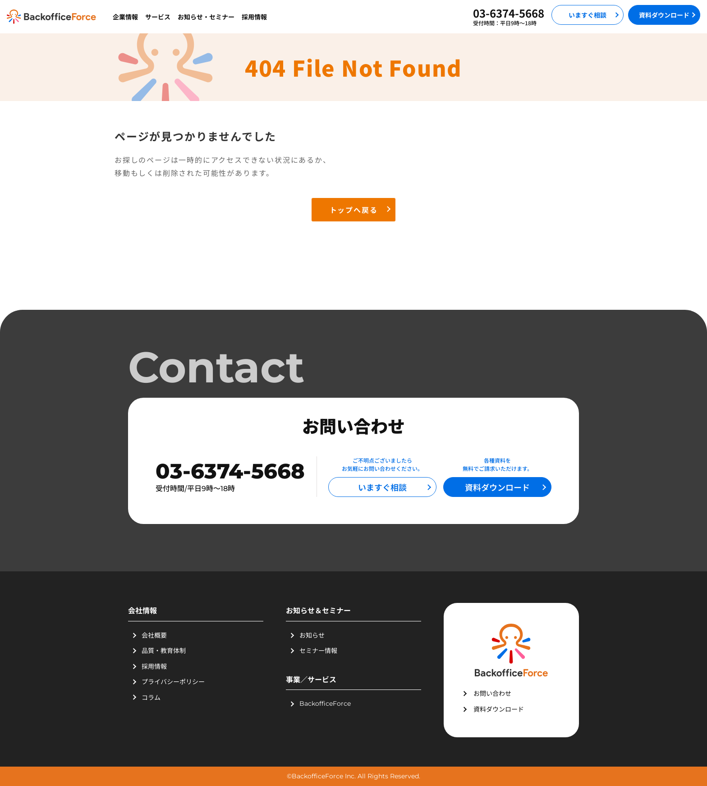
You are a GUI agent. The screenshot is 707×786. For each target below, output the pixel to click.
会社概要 (154, 634)
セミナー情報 (318, 650)
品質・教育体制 (164, 650)
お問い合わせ (492, 693)
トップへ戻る (354, 209)
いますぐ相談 (587, 14)
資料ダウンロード (664, 14)
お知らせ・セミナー (206, 16)
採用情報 (254, 16)
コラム (151, 697)
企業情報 (125, 16)
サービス (157, 16)
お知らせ (312, 634)
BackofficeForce (325, 703)
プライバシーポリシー (173, 681)
